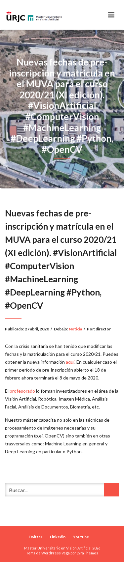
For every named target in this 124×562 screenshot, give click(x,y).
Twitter (35, 536)
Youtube (81, 536)
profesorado (22, 391)
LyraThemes (87, 553)
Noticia (75, 328)
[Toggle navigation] (111, 15)
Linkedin (57, 536)
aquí (70, 362)
